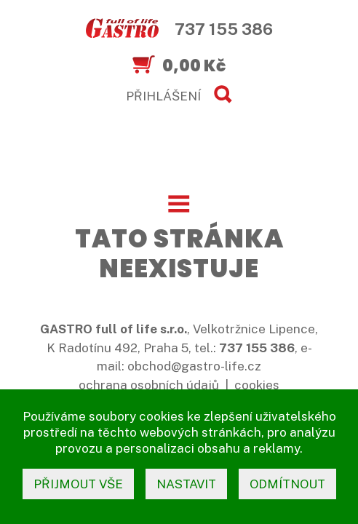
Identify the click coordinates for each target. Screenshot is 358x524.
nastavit (186, 484)
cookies (256, 385)
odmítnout (287, 484)
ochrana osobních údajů (149, 385)
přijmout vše (78, 484)
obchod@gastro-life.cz (194, 366)
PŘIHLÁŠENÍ (163, 96)
